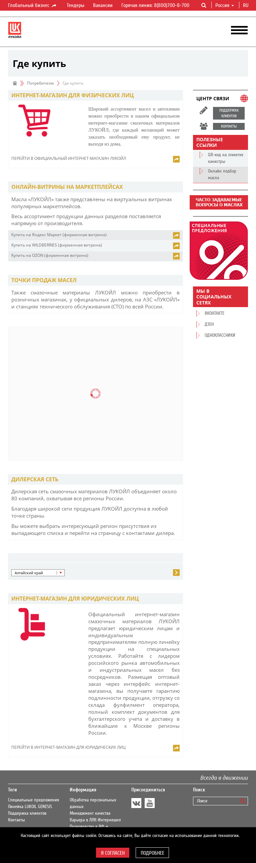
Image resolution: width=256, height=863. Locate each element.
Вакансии (103, 5)
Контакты (16, 820)
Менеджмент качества (90, 813)
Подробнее (152, 853)
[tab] (95, 95)
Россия (224, 5)
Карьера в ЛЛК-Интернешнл (95, 820)
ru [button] (246, 5)
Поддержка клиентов (27, 813)
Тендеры (75, 5)
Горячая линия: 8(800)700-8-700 (155, 5)
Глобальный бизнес (32, 5)
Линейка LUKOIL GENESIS (30, 806)
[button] (38, 573)
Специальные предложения (33, 800)
